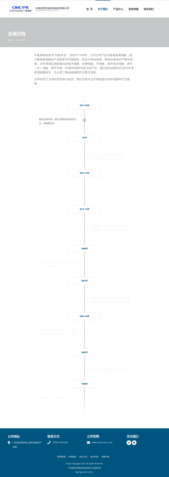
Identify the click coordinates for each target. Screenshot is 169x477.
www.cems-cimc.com (102, 442)
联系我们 (149, 9)
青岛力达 (83, 456)
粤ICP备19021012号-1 (84, 472)
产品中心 (118, 9)
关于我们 (103, 9)
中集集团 (71, 456)
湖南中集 (106, 456)
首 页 (89, 9)
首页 (10, 40)
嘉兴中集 (94, 456)
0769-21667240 (60, 442)
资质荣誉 (133, 9)
